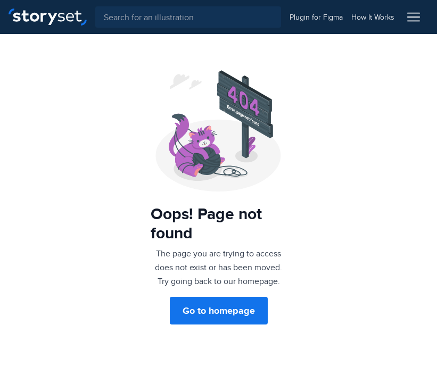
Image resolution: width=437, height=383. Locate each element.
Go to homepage (219, 311)
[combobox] (188, 17)
